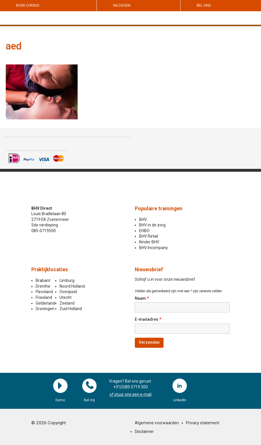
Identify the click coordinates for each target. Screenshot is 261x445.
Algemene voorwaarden (157, 423)
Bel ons (204, 5)
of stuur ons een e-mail (130, 394)
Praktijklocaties (49, 269)
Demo (60, 386)
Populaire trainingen (158, 208)
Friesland (44, 297)
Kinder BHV (149, 242)
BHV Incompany (153, 247)
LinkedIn (179, 386)
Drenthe (43, 286)
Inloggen (121, 5)
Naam (142, 298)
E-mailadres (148, 319)
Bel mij (89, 386)
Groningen (45, 308)
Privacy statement (202, 423)
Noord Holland (72, 286)
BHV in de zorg (152, 225)
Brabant (43, 280)
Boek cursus (27, 5)
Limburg (67, 280)
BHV (143, 219)
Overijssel (68, 291)
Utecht (66, 297)
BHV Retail (148, 236)
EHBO (144, 230)
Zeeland (67, 303)
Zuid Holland (71, 308)
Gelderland (45, 303)
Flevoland (44, 291)
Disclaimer (144, 431)
